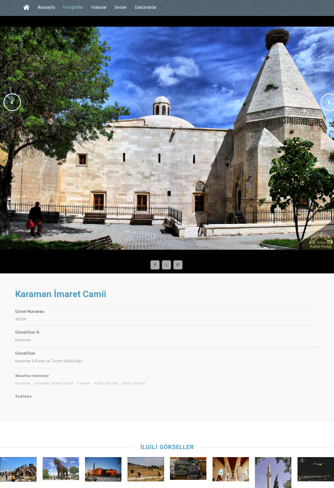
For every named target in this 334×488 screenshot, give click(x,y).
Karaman (23, 383)
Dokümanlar (146, 7)
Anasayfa (46, 7)
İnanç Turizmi (134, 383)
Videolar (99, 7)
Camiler (83, 383)
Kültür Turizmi (106, 383)
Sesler (121, 7)
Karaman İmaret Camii (53, 383)
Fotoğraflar (73, 7)
